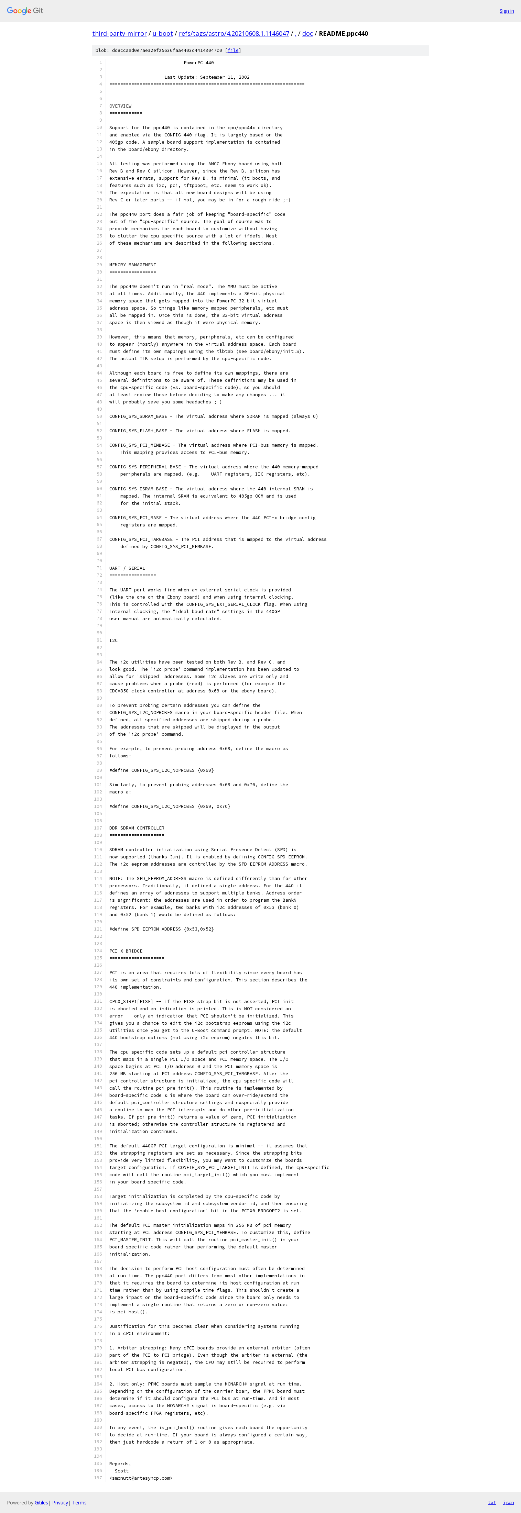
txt (492, 1502)
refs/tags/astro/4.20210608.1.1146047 (234, 33)
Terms (79, 1502)
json (508, 1502)
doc (307, 33)
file (233, 50)
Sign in (507, 11)
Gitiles (41, 1502)
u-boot (163, 33)
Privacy (60, 1502)
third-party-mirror (119, 33)
